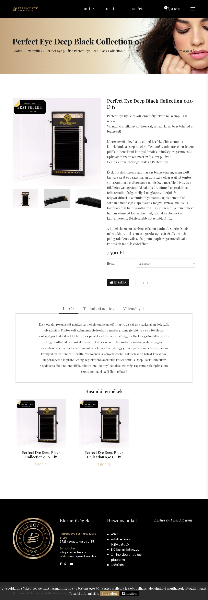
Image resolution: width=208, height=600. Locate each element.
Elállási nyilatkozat (125, 549)
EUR (118, 9)
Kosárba (118, 282)
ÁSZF (114, 534)
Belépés (138, 9)
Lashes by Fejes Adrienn (173, 520)
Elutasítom (129, 593)
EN (93, 9)
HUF (109, 9)
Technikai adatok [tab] (99, 308)
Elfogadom (110, 593)
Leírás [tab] (69, 308)
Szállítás (117, 565)
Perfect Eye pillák (58, 51)
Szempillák (34, 51)
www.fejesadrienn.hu (81, 556)
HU (86, 9)
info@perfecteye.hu (73, 552)
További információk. (84, 593)
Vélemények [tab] (134, 308)
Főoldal (18, 51)
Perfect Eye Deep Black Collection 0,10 (101, 51)
